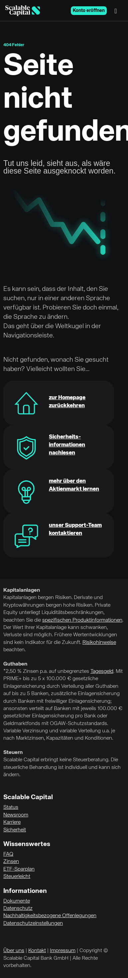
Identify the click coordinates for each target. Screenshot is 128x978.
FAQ (8, 854)
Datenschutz (18, 908)
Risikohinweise (99, 642)
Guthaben (15, 664)
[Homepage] (22, 10)
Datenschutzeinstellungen (33, 923)
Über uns (13, 950)
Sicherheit (14, 830)
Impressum (62, 950)
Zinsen (11, 861)
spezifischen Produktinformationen (82, 620)
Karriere (12, 822)
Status (10, 807)
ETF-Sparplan (19, 869)
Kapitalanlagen (21, 590)
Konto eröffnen (89, 10)
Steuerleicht (16, 876)
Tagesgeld (101, 671)
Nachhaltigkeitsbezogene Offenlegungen (49, 915)
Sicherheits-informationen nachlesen (67, 445)
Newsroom (15, 815)
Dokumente (16, 901)
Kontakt (37, 950)
